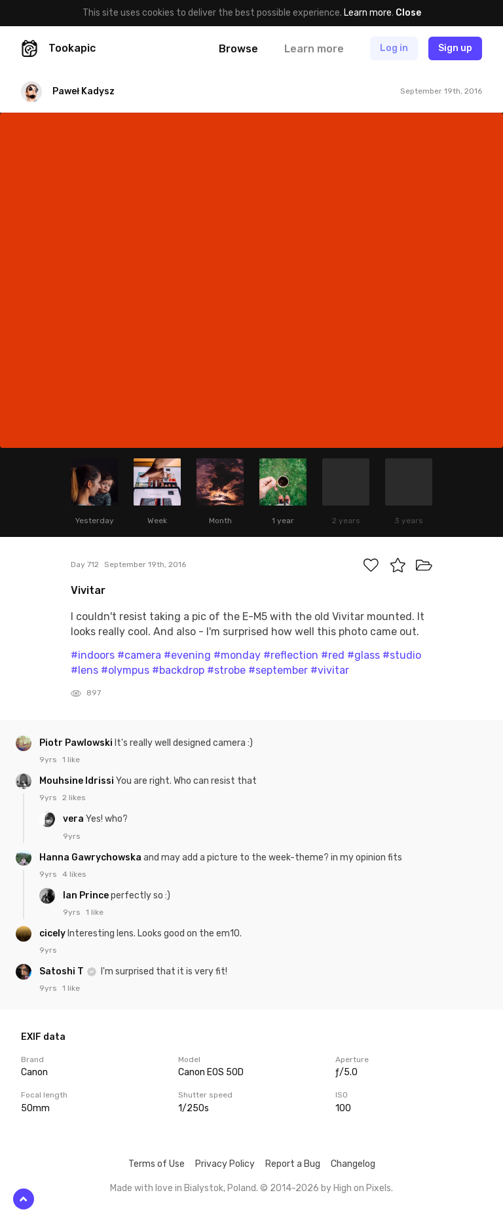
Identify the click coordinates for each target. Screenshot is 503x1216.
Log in (394, 48)
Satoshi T (62, 971)
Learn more (368, 12)
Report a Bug (292, 1164)
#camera (139, 655)
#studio (401, 655)
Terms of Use (156, 1164)
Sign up (455, 48)
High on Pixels (362, 1188)
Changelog (353, 1164)
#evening (187, 655)
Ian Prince (87, 895)
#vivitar (329, 670)
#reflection (290, 655)
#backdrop (178, 670)
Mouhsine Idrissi (77, 780)
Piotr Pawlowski (77, 742)
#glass (363, 655)
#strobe (226, 670)
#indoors (93, 655)
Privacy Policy (225, 1164)
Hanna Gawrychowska (91, 857)
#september (278, 670)
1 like (71, 759)
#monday (237, 655)
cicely (53, 933)
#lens (84, 670)
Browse (238, 49)
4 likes (74, 874)
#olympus (125, 670)
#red (333, 655)
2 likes (74, 797)
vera (74, 818)
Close (408, 12)
